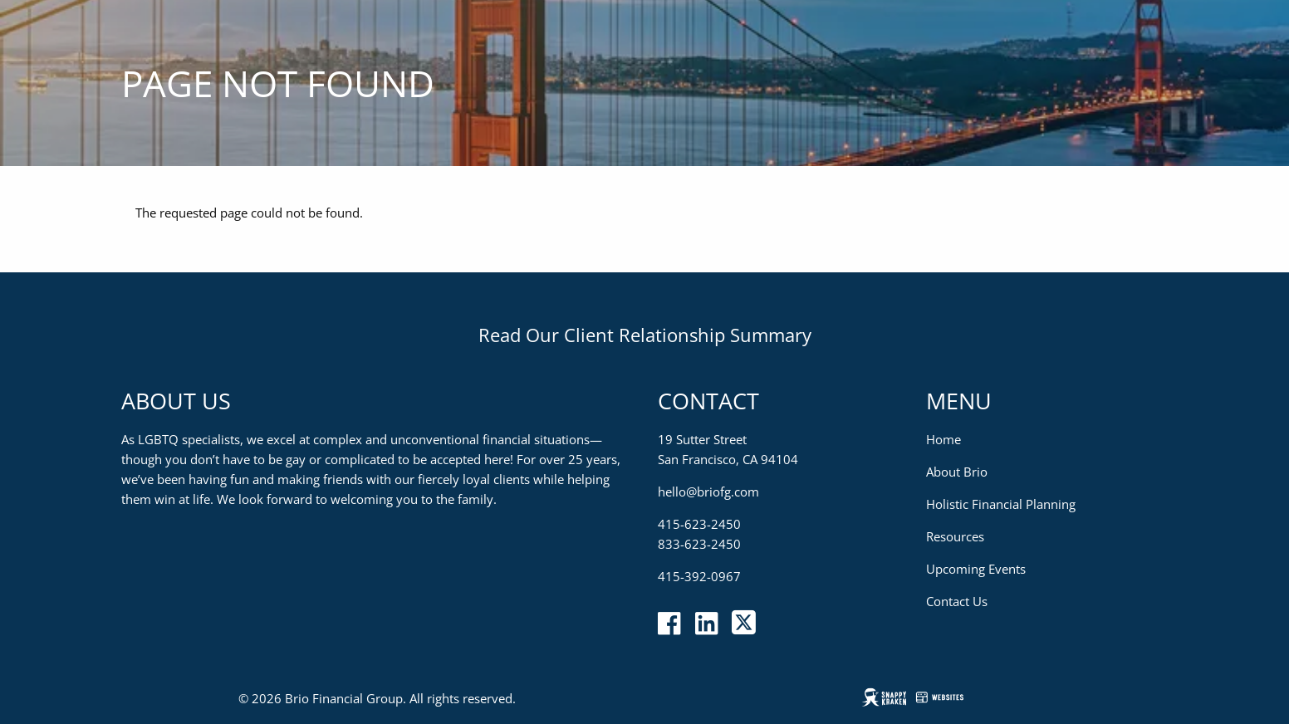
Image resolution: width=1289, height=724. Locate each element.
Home (943, 439)
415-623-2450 (699, 524)
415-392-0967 (699, 576)
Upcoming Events (976, 568)
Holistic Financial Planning (1001, 504)
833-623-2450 (699, 544)
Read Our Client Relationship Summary (644, 334)
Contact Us (957, 601)
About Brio (957, 471)
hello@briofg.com (708, 491)
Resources (955, 536)
